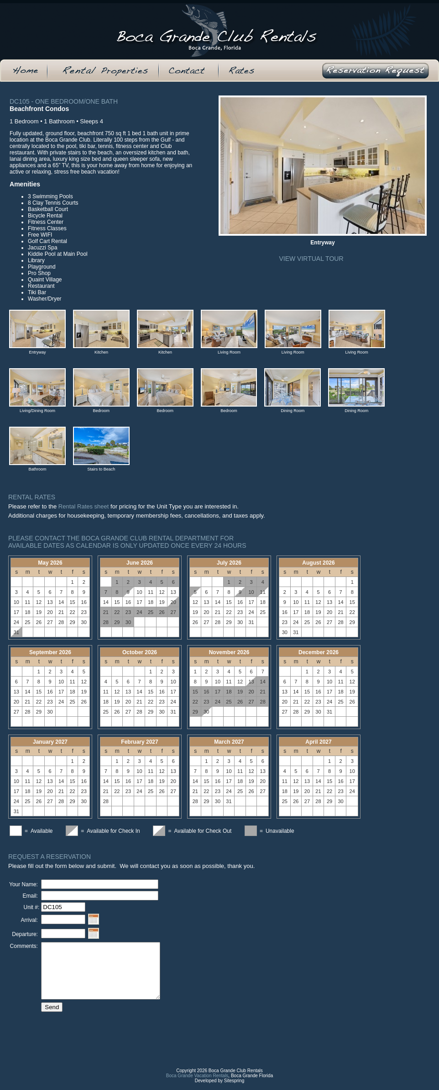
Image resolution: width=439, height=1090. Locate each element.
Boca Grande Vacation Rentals (197, 1082)
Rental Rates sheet (83, 506)
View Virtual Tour (311, 258)
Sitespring (234, 1087)
